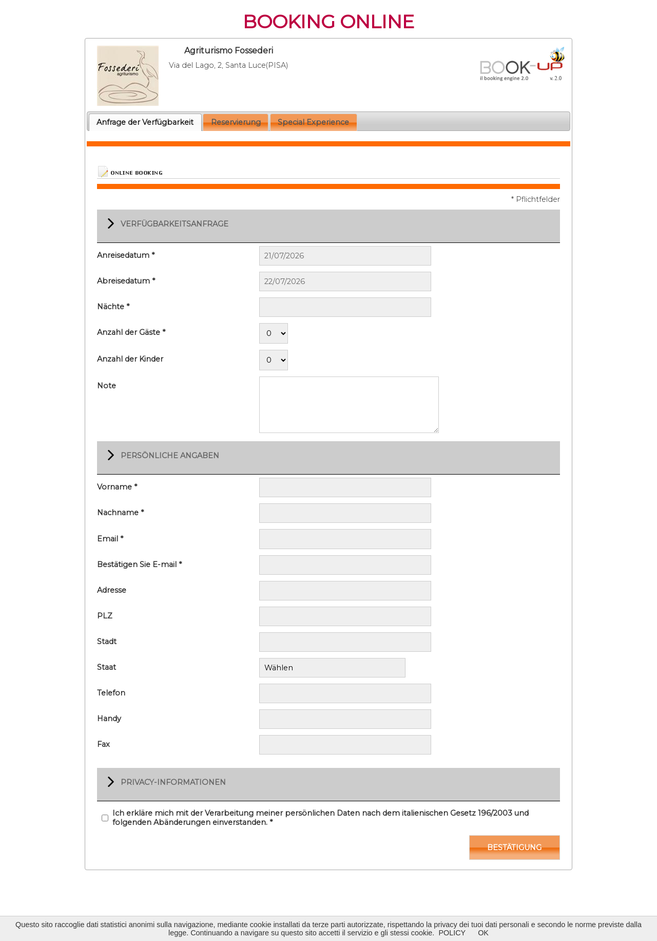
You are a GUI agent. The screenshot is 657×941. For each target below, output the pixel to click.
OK (483, 933)
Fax (103, 743)
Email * (110, 538)
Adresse (111, 590)
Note (106, 385)
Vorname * (117, 487)
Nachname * (120, 512)
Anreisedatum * (125, 255)
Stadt (107, 641)
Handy (109, 717)
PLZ (104, 615)
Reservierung (236, 122)
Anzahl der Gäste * (131, 332)
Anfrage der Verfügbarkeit (145, 122)
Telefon (111, 692)
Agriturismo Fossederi (228, 50)
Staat (106, 667)
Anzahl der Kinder (130, 359)
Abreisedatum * (126, 281)
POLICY (452, 933)
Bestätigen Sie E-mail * (139, 564)
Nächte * (113, 306)
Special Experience (313, 122)
